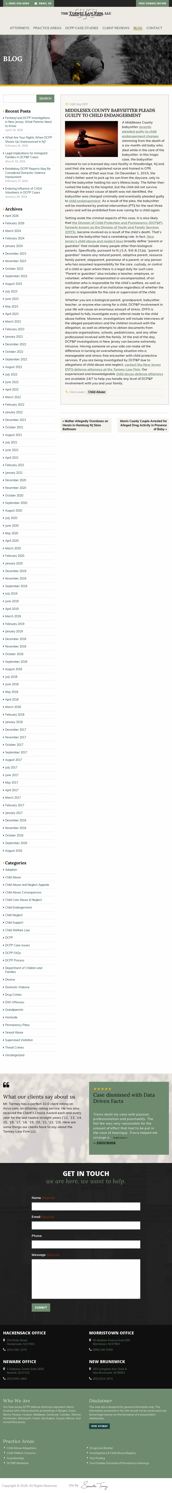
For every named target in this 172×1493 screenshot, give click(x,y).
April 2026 (12, 216)
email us (43, 4)
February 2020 (14, 556)
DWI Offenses (14, 1002)
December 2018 (15, 639)
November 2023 (15, 261)
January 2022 (14, 412)
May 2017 (11, 782)
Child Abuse (96, 392)
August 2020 (13, 510)
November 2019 (15, 578)
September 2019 (16, 586)
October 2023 (14, 269)
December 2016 (15, 820)
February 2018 (14, 714)
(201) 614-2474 (103, 1378)
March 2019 (13, 616)
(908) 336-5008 (103, 1349)
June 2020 (12, 525)
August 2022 (13, 367)
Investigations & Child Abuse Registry (113, 1453)
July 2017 (11, 767)
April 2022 (12, 389)
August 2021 (13, 435)
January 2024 (14, 246)
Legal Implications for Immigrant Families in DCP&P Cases (26, 155)
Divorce (10, 979)
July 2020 (11, 518)
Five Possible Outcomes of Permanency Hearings (119, 1463)
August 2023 (13, 284)
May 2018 (11, 692)
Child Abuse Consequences (23, 892)
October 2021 (14, 427)
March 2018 (13, 707)
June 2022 (12, 382)
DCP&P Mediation (18, 1463)
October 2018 (14, 654)
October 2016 (14, 835)
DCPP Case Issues (17, 945)
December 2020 (15, 480)
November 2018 (15, 646)
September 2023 (16, 276)
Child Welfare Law (17, 930)
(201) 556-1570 (17, 1349)
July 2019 (11, 593)
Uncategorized (14, 1055)
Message (45, 1255)
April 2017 (12, 790)
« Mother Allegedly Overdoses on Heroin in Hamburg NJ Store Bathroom (85, 425)
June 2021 (12, 450)
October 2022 (14, 352)
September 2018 (16, 662)
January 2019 (14, 631)
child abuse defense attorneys (139, 374)
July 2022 (11, 374)
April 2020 (12, 541)
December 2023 (15, 253)
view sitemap (99, 1426)
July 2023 (11, 291)
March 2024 (13, 231)
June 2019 (12, 601)
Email (43, 1217)
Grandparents (14, 1010)
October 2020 (14, 495)
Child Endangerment (18, 907)
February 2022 (14, 404)
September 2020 (16, 503)
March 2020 (13, 548)
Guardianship (15, 1458)
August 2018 (13, 669)
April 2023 (12, 314)
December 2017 (15, 730)
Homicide (11, 1017)
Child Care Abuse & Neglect (23, 900)
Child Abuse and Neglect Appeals (27, 885)
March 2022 (13, 397)
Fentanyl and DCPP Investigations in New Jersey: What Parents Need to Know (28, 122)
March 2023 (13, 321)
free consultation (152, 4)
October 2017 (14, 745)
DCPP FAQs (13, 953)
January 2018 (14, 722)
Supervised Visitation (19, 1040)
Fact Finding (97, 1458)
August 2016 (13, 851)
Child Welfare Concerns (21, 1453)
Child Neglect (14, 915)
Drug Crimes (13, 995)
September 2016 (16, 843)
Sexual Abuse (14, 1032)
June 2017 (12, 775)
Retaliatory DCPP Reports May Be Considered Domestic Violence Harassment (28, 173)
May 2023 (11, 306)
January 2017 (14, 813)
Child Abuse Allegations (21, 1448)
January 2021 (14, 473)
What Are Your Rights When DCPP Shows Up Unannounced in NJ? (28, 140)
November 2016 (15, 828)
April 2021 (12, 458)
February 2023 (14, 329)
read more (120, 1137)
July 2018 (11, 677)
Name (43, 1198)
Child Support (14, 922)
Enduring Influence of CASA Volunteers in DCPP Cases (23, 191)
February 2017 (14, 805)
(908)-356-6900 (17, 4)
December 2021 (15, 420)
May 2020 (11, 533)
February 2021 (14, 465)
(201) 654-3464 (17, 1378)
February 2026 (14, 223)
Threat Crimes (14, 1047)
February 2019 (14, 624)
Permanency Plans (17, 1025)
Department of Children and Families (23, 970)
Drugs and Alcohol (101, 1448)
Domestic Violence (17, 987)
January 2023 (14, 337)
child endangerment (84, 201)
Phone (37, 1236)
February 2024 (14, 238)
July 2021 (11, 442)
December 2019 (15, 571)
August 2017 (13, 760)
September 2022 (16, 359)
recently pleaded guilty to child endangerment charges (140, 131)
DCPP (9, 938)
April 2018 (12, 699)
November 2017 (15, 737)
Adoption (11, 870)
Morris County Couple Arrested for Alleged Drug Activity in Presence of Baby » (143, 425)
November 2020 (15, 488)
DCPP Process (14, 960)
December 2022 (15, 344)
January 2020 (14, 563)
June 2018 (12, 684)
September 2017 (16, 752)
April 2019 (12, 609)
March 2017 (13, 797)
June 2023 (12, 299)
